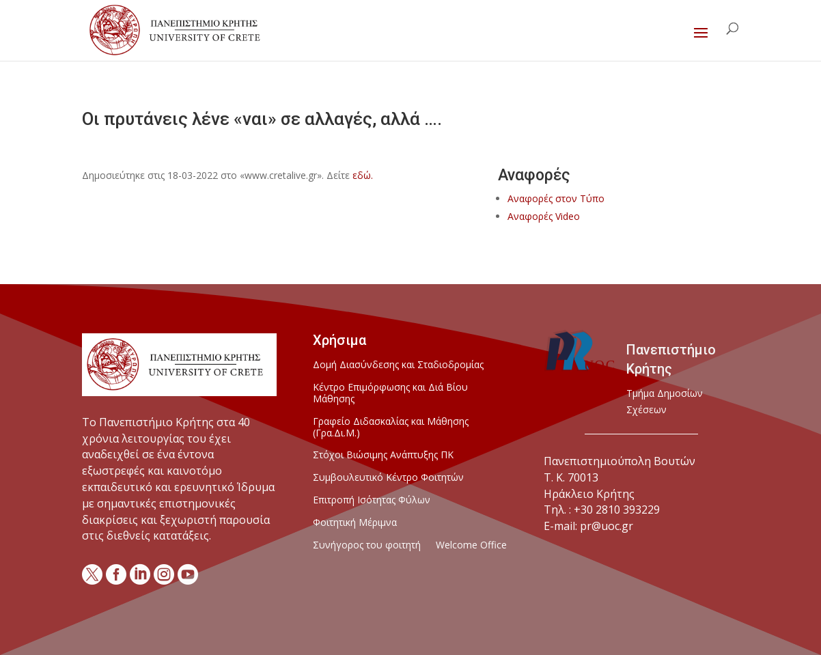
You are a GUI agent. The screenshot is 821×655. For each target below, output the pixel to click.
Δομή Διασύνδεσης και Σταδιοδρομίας (398, 365)
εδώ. (362, 175)
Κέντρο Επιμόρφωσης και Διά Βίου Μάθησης (390, 393)
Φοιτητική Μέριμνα (355, 523)
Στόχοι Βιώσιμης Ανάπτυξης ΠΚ (383, 455)
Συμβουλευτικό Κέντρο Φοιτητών (388, 478)
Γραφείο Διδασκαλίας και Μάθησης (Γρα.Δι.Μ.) (391, 427)
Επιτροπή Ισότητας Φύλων (371, 500)
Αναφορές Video (543, 216)
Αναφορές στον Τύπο (555, 198)
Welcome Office (471, 545)
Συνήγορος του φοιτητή (367, 545)
